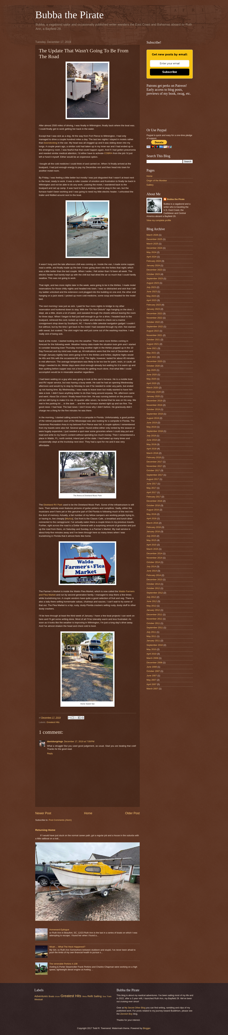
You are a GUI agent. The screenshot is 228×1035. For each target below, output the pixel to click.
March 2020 (152, 387)
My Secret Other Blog (134, 1007)
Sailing (98, 996)
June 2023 (152, 291)
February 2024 (154, 261)
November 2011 (154, 619)
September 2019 (155, 414)
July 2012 (151, 597)
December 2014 (154, 553)
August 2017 (153, 479)
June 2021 (152, 348)
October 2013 (153, 584)
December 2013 (154, 579)
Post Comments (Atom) (60, 820)
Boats (51, 996)
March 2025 (152, 243)
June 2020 (152, 374)
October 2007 (153, 671)
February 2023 (154, 304)
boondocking (50, 143)
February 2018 (154, 457)
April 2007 (151, 684)
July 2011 (151, 632)
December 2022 (154, 313)
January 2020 (153, 396)
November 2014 (154, 557)
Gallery (150, 185)
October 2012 (153, 588)
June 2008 (152, 667)
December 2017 (154, 461)
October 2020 (153, 365)
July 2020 (151, 370)
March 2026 (152, 235)
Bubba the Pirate (69, 14)
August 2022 (153, 331)
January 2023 (153, 309)
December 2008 (154, 662)
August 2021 (153, 344)
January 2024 (153, 265)
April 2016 (151, 518)
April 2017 (151, 492)
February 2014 (154, 575)
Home (88, 813)
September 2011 (155, 627)
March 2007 (152, 688)
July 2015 (151, 536)
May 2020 (151, 379)
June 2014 (152, 570)
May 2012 (151, 605)
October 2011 (153, 623)
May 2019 (151, 427)
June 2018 (152, 440)
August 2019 (153, 418)
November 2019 (154, 405)
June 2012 (152, 601)
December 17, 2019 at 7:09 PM (79, 741)
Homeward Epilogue (59, 929)
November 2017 (154, 466)
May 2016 (151, 514)
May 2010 (151, 649)
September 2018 (155, 431)
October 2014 (153, 562)
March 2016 (152, 523)
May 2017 (151, 488)
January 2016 (153, 531)
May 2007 (151, 680)
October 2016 (153, 505)
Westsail (38, 999)
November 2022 (154, 317)
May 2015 (151, 540)
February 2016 (154, 527)
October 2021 (153, 339)
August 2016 (153, 509)
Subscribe (169, 72)
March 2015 (152, 549)
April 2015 (151, 544)
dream (57, 996)
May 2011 (151, 636)
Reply (50, 753)
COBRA (108, 153)
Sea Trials (107, 996)
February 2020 (154, 392)
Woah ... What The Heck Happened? (67, 946)
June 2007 (152, 675)
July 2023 (151, 287)
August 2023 (153, 283)
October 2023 (153, 274)
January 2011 (153, 640)
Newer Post (43, 813)
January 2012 (153, 610)
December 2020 (154, 361)
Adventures (41, 996)
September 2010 (155, 645)
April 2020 (151, 383)
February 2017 (154, 496)
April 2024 (151, 256)
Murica (69, 518)
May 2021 (151, 352)
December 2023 (154, 269)
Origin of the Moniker (157, 180)
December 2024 (154, 248)
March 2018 (152, 453)
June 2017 (152, 483)
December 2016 (154, 501)
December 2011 (154, 614)
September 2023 (155, 278)
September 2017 (155, 475)
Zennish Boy (126, 1014)
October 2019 (153, 409)
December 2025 (154, 239)
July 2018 (151, 435)
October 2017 (153, 470)
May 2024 (151, 252)
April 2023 (151, 300)
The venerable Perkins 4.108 (63, 963)
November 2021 (154, 335)
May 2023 (151, 296)
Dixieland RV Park (52, 504)
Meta (84, 996)
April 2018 (151, 448)
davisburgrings (55, 741)
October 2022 (153, 322)
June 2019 (152, 422)
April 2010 (151, 653)
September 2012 (155, 592)
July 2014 (151, 566)
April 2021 (151, 357)
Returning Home (45, 829)
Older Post (132, 813)
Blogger (146, 1028)
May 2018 (151, 444)
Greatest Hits (53, 722)
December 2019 (154, 400)
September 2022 (155, 326)
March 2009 (152, 658)
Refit (90, 996)
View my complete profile (159, 220)
